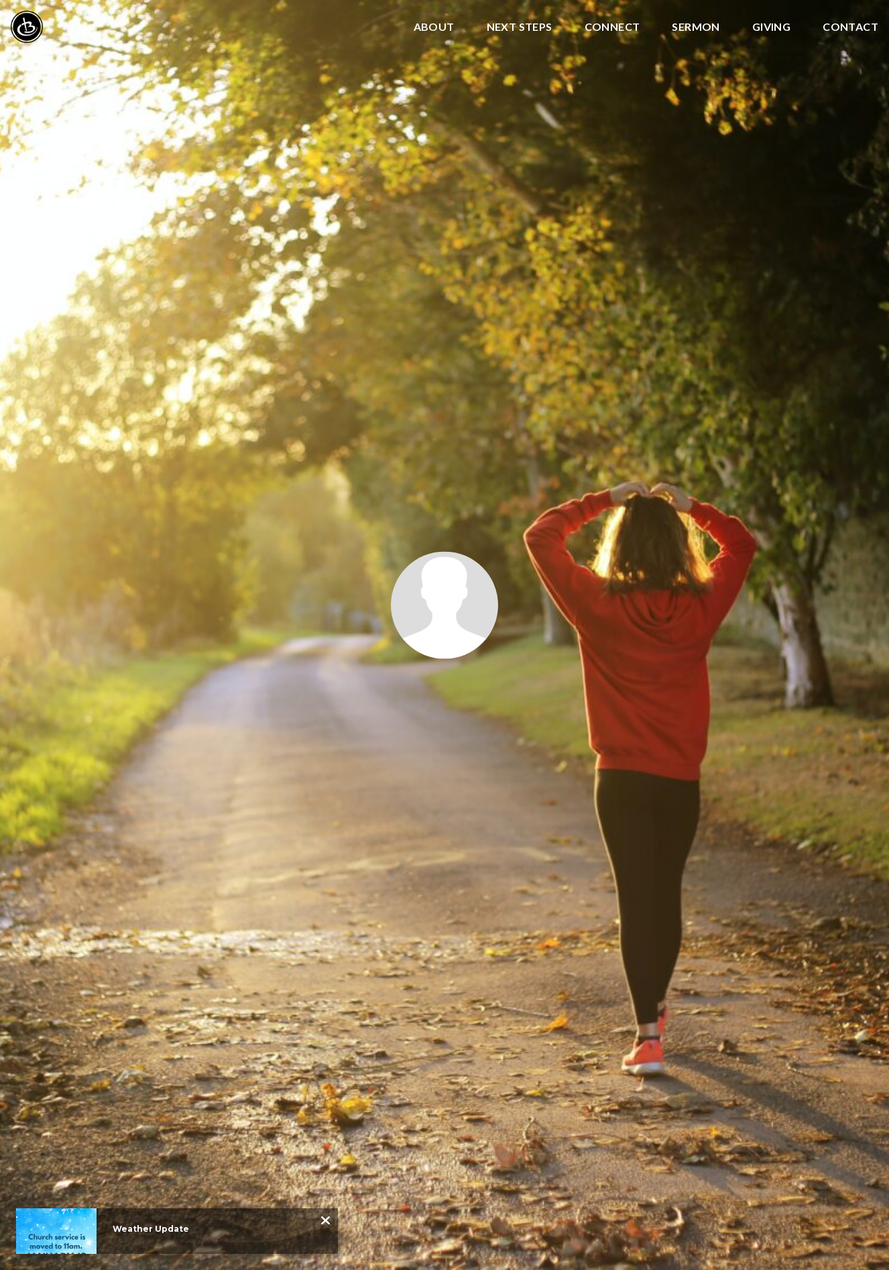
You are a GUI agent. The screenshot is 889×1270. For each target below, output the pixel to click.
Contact (850, 27)
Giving (771, 27)
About (434, 27)
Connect (612, 27)
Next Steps (519, 27)
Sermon (695, 27)
